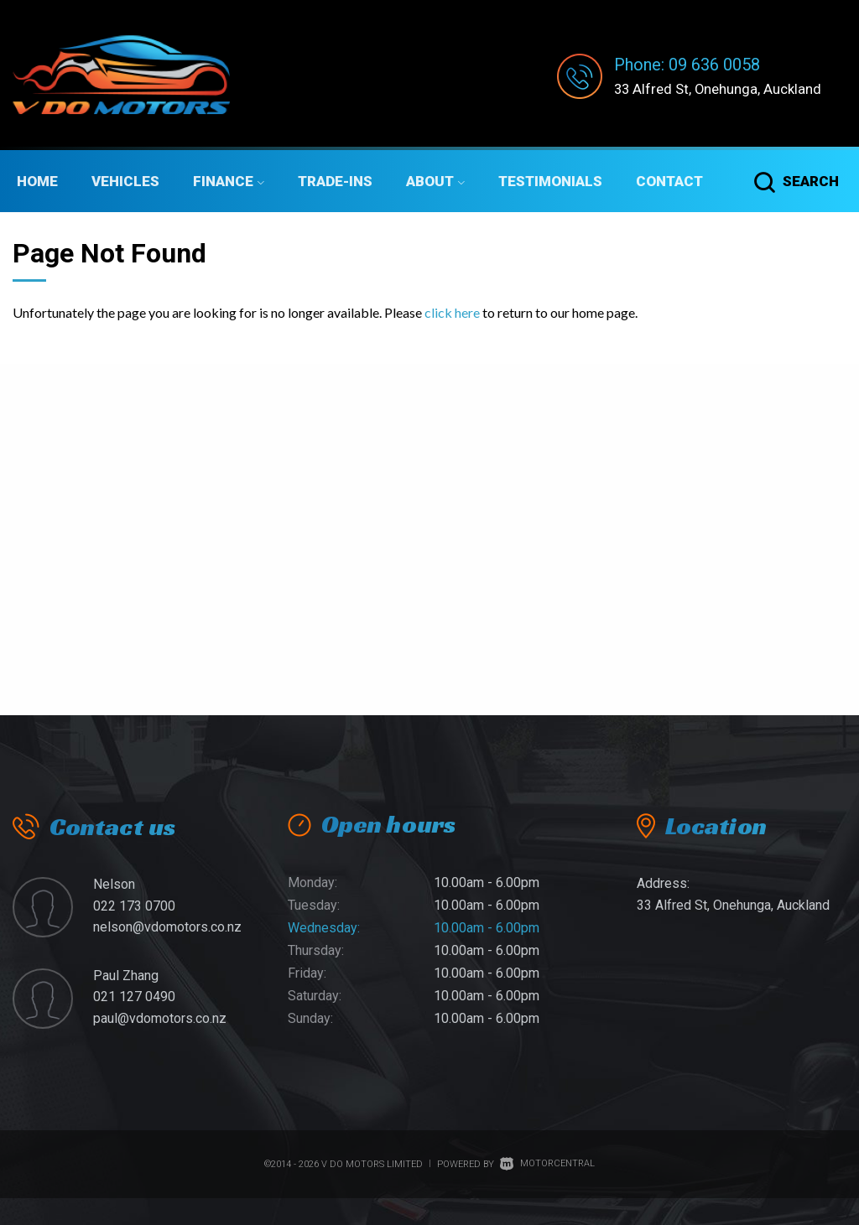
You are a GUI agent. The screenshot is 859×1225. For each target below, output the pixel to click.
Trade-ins (335, 181)
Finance (228, 181)
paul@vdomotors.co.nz (159, 1018)
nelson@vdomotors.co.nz (167, 927)
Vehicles (125, 181)
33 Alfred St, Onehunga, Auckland (723, 88)
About (435, 181)
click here (452, 312)
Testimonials (550, 181)
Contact (669, 181)
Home (37, 181)
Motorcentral (547, 1163)
